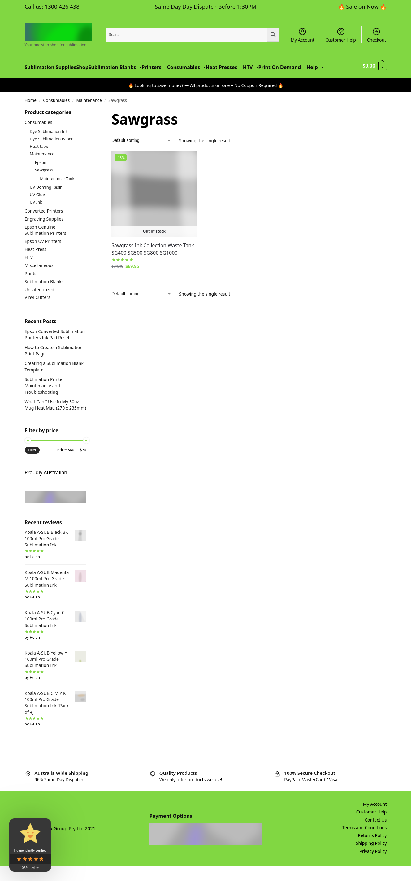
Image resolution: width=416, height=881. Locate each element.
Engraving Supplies (44, 234)
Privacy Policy (373, 866)
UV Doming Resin (46, 202)
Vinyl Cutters (37, 312)
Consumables (56, 115)
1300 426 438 (62, 6)
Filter (32, 465)
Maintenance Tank (57, 193)
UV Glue (37, 209)
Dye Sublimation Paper (51, 153)
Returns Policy (372, 850)
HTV (29, 272)
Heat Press (35, 264)
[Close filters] (88, 127)
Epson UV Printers (43, 256)
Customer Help (340, 35)
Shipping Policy (371, 858)
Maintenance (89, 115)
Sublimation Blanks (44, 296)
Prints (31, 288)
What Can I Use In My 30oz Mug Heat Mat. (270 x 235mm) (55, 420)
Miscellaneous (39, 280)
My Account (302, 35)
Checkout (376, 35)
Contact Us (376, 835)
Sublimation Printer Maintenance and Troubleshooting (44, 401)
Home (31, 115)
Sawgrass (44, 184)
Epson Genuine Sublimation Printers (46, 245)
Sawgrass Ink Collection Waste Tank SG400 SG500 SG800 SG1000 (152, 264)
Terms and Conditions (364, 843)
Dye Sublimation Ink (49, 146)
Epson (40, 177)
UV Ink (36, 217)
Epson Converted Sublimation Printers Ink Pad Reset (55, 350)
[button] (375, 75)
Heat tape (39, 161)
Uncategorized (39, 304)
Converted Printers (44, 226)
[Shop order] (141, 155)
